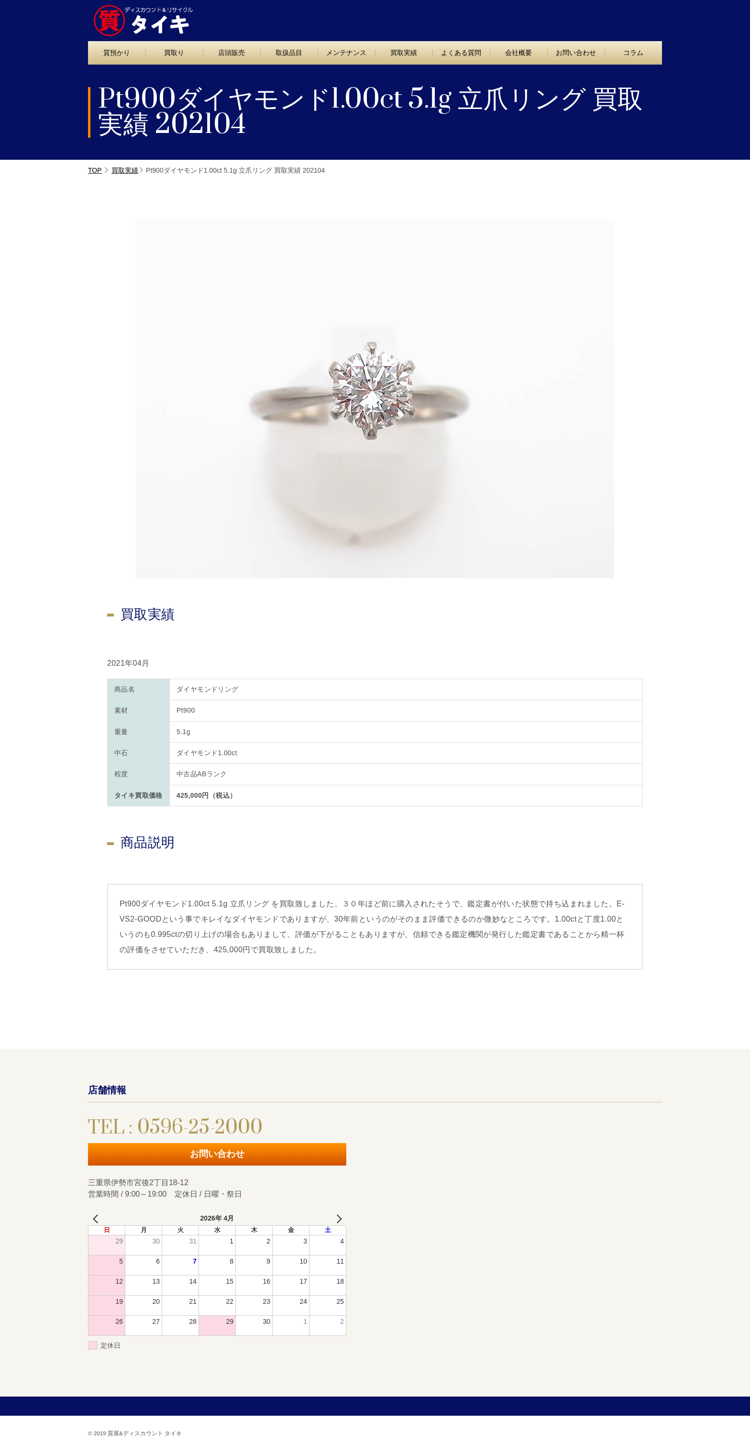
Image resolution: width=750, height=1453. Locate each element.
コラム (633, 52)
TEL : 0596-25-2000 (513, 18)
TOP (95, 170)
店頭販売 (231, 52)
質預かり (116, 52)
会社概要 (518, 52)
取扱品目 (289, 52)
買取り (174, 52)
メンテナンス (346, 52)
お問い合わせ (620, 18)
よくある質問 (461, 52)
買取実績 (403, 52)
